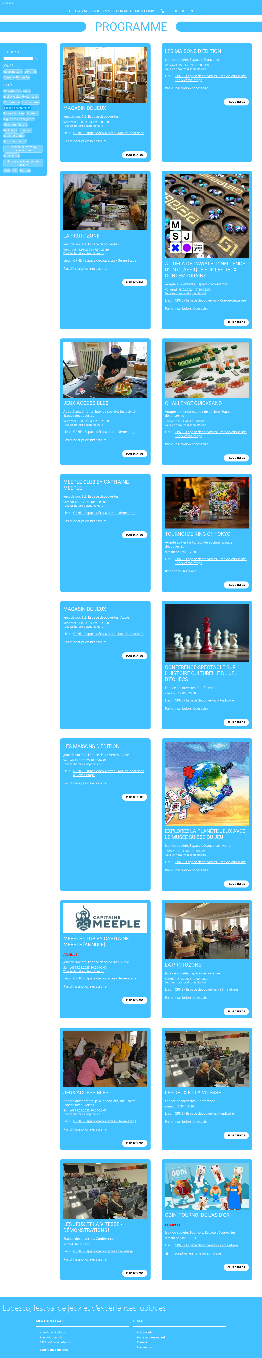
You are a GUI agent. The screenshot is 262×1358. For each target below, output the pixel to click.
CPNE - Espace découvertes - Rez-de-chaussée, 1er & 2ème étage (211, 78)
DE (183, 11)
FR (175, 11)
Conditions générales (54, 1349)
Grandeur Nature (15, 124)
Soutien (25, 170)
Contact (123, 11)
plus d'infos (134, 155)
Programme (101, 11)
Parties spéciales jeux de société (23, 163)
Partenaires (145, 1347)
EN (191, 11)
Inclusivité (11, 130)
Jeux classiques (14, 136)
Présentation (145, 1332)
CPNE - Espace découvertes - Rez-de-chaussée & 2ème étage (108, 773)
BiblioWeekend (14, 96)
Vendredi (31, 72)
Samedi (9, 77)
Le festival (78, 11)
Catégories (13, 85)
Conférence (12, 102)
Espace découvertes (17, 108)
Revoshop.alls (13, 72)
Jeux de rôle (12, 156)
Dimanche (23, 77)
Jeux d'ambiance (15, 141)
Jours (8, 66)
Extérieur (32, 113)
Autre (27, 91)
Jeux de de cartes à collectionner (23, 148)
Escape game (30, 102)
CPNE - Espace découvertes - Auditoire (204, 700)
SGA (15, 170)
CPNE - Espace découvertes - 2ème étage (206, 1245)
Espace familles (14, 113)
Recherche (12, 52)
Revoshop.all (12, 91)
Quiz (7, 170)
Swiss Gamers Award (151, 1337)
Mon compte (146, 11)
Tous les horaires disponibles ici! (83, 126)
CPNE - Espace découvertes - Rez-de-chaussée (108, 133)
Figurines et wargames (19, 119)
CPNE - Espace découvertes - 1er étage (103, 1251)
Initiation (26, 130)
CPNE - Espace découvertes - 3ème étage (104, 260)
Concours (32, 96)
